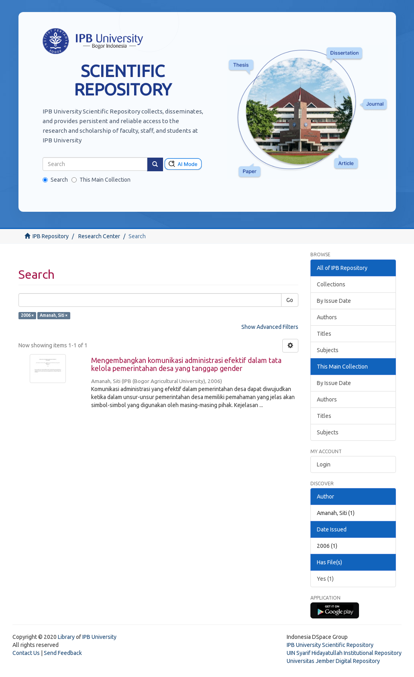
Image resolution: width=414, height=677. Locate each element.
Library (66, 637)
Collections (331, 284)
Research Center (99, 236)
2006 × (27, 315)
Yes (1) (325, 579)
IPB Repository (51, 236)
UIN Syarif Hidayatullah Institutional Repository (344, 653)
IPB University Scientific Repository (330, 645)
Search (55, 179)
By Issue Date (334, 301)
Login (323, 464)
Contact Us (26, 653)
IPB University (99, 637)
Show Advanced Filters (269, 327)
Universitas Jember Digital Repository (333, 661)
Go (289, 300)
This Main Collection (101, 179)
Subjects (328, 350)
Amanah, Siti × (53, 315)
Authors (327, 317)
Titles (324, 333)
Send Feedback (63, 653)
